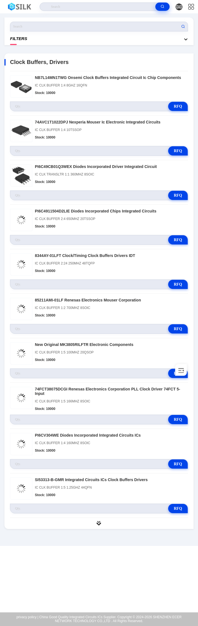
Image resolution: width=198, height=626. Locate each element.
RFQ (178, 106)
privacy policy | (27, 617)
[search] (162, 7)
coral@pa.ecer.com (102, 587)
